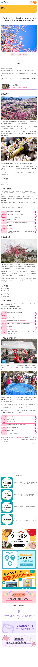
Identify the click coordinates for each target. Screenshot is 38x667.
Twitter (16, 437)
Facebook (21, 437)
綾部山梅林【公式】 (11, 228)
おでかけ (13, 54)
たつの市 (19, 54)
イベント (25, 54)
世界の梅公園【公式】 (12, 329)
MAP (23, 219)
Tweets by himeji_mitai (19, 605)
